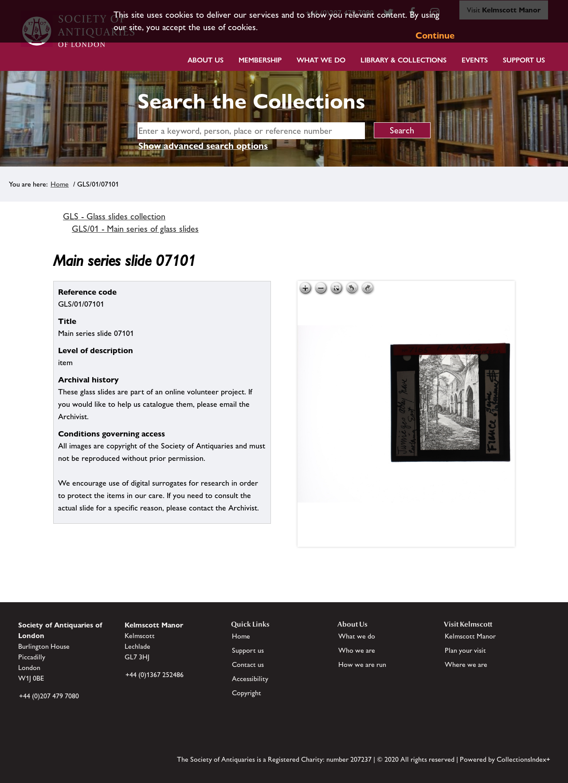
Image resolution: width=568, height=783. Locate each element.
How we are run (362, 664)
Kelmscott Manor (470, 636)
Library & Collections (403, 60)
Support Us (524, 60)
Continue (434, 35)
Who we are (356, 650)
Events (475, 60)
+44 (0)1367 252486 (154, 674)
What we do (321, 60)
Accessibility (250, 678)
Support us (248, 650)
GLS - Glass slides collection (114, 216)
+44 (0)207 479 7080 (49, 696)
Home (60, 184)
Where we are (466, 664)
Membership (260, 60)
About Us (205, 60)
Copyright (246, 693)
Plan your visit (465, 650)
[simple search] (250, 130)
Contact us (248, 664)
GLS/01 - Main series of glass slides (135, 228)
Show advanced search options (203, 145)
